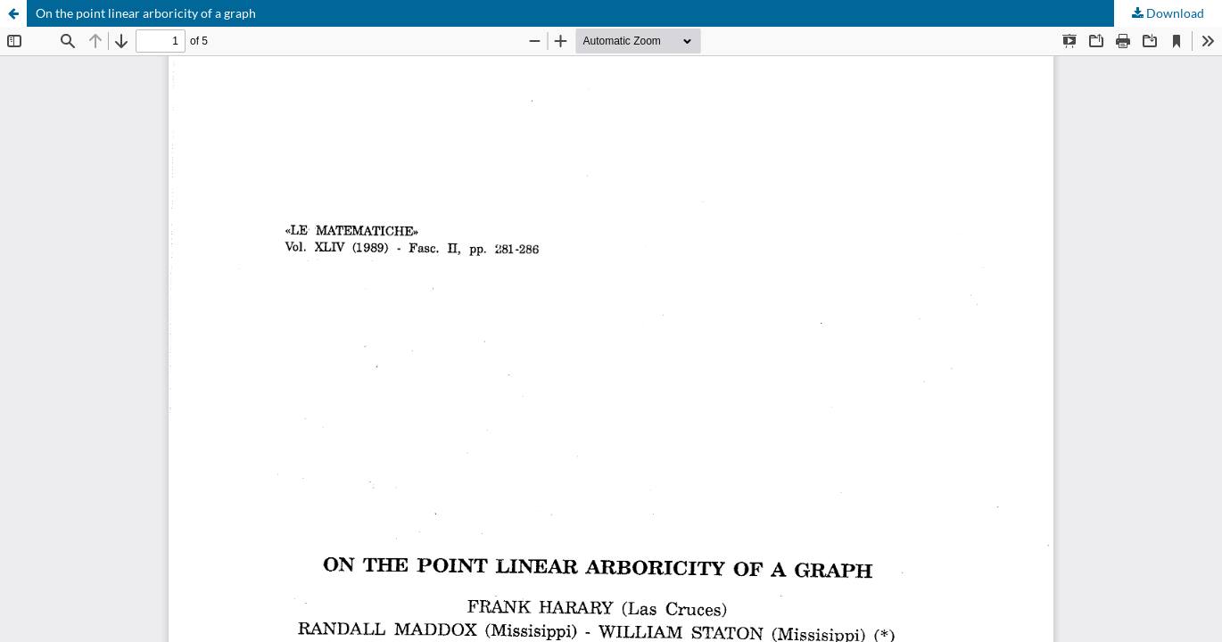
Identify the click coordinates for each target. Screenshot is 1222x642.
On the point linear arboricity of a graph (146, 13)
